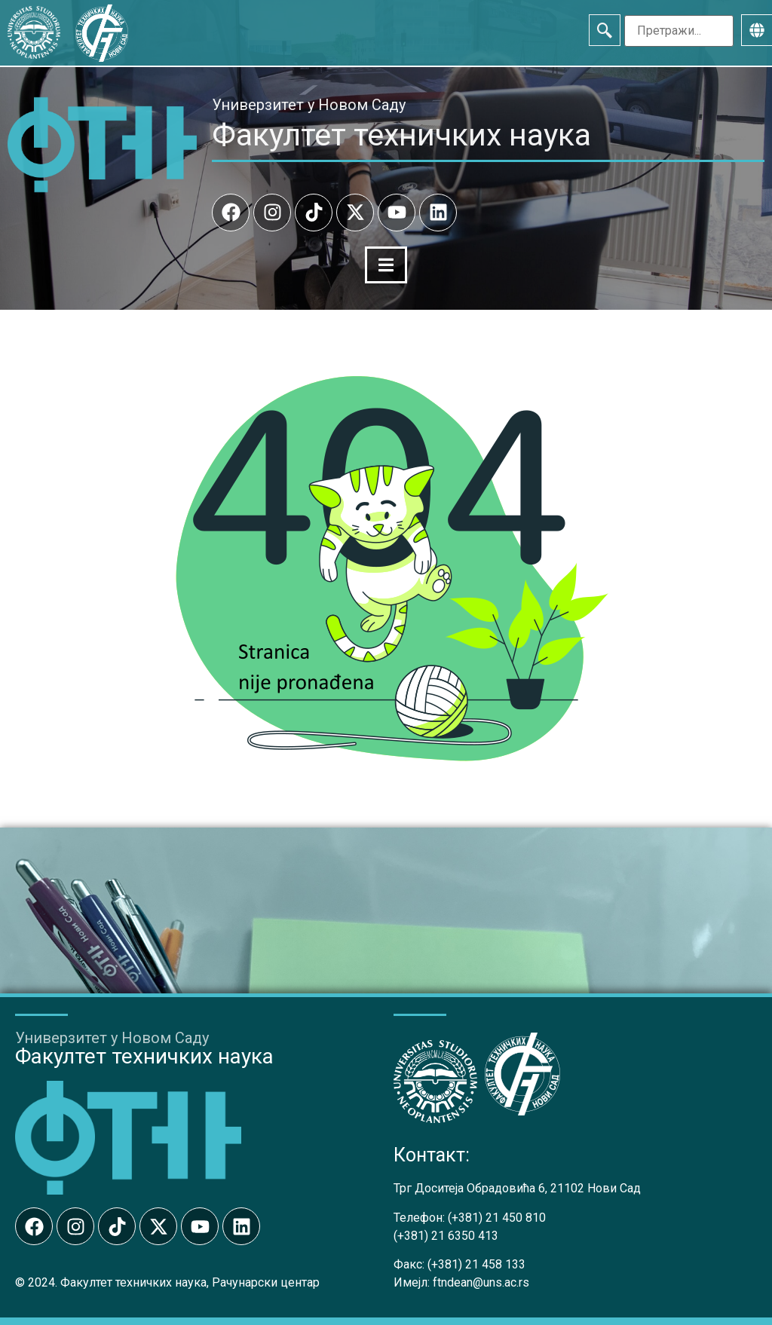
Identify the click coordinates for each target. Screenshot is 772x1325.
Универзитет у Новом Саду (309, 105)
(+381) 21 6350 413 (446, 1236)
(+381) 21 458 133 (476, 1264)
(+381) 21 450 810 (497, 1217)
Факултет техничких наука (401, 135)
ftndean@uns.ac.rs (481, 1282)
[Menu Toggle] (386, 264)
